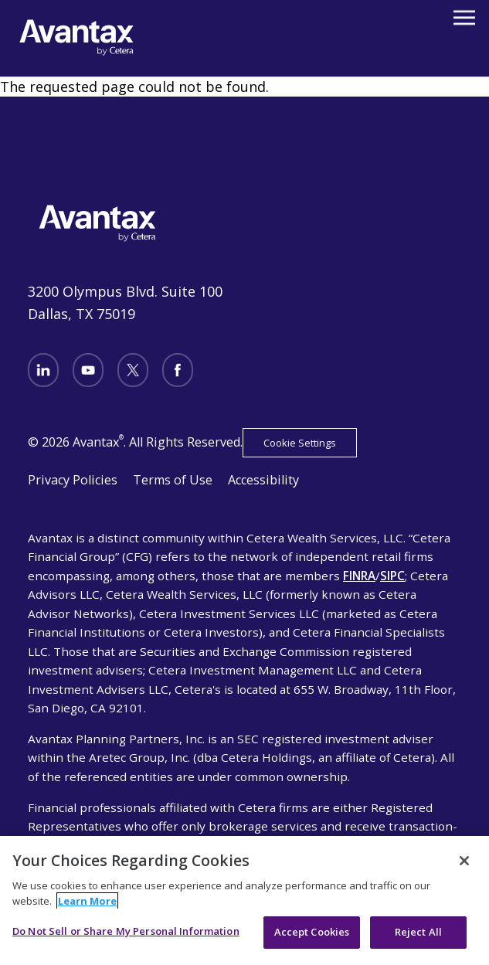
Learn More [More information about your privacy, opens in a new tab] (87, 901)
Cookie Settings (299, 443)
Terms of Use (172, 479)
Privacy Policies (72, 479)
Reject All (418, 932)
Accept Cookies (312, 932)
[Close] (464, 861)
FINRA (359, 575)
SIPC (392, 575)
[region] (244, 900)
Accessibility (263, 479)
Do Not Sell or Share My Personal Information (125, 931)
